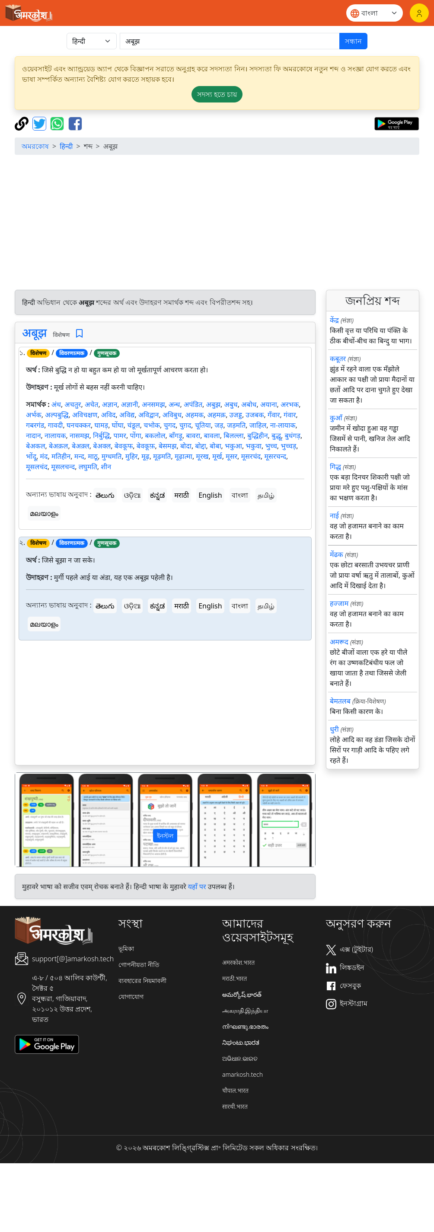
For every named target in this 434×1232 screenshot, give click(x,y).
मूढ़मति (162, 456)
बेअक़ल (58, 446)
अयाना (268, 404)
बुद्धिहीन (257, 435)
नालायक (55, 435)
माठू (93, 456)
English (210, 495)
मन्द (79, 456)
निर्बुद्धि (101, 435)
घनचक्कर (79, 425)
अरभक (290, 404)
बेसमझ (168, 446)
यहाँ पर (197, 886)
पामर (120, 435)
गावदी (55, 425)
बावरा (193, 435)
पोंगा (135, 435)
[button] (37, 820)
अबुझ (213, 404)
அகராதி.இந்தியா (245, 1010)
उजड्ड (236, 414)
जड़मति (236, 425)
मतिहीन (60, 456)
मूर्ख (217, 456)
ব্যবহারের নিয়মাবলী (142, 980)
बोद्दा (200, 446)
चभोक (152, 425)
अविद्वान (148, 414)
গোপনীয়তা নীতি (139, 964)
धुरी (334, 729)
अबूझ (34, 332)
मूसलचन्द (63, 466)
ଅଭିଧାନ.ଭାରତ (240, 1058)
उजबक (255, 414)
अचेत (92, 404)
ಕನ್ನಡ (157, 495)
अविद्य (126, 414)
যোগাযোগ (131, 996)
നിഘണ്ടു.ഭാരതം (245, 1026)
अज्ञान (110, 404)
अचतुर (72, 404)
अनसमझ (153, 404)
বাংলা (240, 495)
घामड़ (101, 425)
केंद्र (334, 320)
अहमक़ (216, 414)
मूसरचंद (251, 456)
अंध (56, 404)
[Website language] (374, 13)
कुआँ (336, 417)
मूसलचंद (37, 466)
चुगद (170, 425)
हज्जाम (339, 603)
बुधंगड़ (292, 435)
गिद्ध (335, 466)
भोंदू (31, 456)
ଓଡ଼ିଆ (132, 495)
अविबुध (172, 414)
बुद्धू (276, 435)
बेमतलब (340, 701)
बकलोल (155, 435)
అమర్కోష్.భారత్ (242, 994)
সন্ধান (353, 41)
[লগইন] (419, 12)
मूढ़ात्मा (183, 456)
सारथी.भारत (235, 1106)
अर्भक (33, 414)
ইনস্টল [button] (165, 836)
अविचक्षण (84, 414)
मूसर (231, 456)
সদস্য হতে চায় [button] (217, 94)
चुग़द (185, 425)
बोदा (185, 446)
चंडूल (133, 425)
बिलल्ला (233, 435)
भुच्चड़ (288, 446)
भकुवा (254, 446)
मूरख (202, 456)
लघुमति (88, 466)
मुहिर (131, 456)
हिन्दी (66, 146)
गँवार (274, 414)
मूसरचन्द (276, 456)
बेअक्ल (102, 446)
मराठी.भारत (234, 978)
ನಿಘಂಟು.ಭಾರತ (240, 1042)
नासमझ (79, 435)
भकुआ (233, 446)
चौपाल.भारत (235, 1090)
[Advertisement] (165, 704)
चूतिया (203, 425)
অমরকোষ (35, 146)
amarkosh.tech (242, 1074)
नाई (334, 515)
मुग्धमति (112, 456)
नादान (33, 435)
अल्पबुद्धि (56, 414)
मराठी (181, 495)
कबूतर (338, 358)
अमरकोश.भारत (238, 962)
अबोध (248, 404)
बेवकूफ (124, 446)
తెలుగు (105, 495)
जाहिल (258, 425)
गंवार (290, 414)
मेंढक (336, 554)
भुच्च (271, 446)
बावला (212, 435)
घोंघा (118, 425)
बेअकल (35, 446)
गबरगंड (35, 425)
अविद (108, 414)
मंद (44, 456)
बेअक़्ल (80, 446)
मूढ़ (145, 456)
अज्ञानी (129, 404)
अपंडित (193, 404)
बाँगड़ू (175, 435)
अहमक (194, 414)
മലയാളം (44, 513)
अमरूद (339, 641)
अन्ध (174, 404)
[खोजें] (230, 41)
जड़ (218, 425)
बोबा (215, 446)
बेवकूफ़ (146, 446)
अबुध (230, 404)
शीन (106, 466)
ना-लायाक (283, 425)
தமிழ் (266, 495)
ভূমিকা (126, 948)
